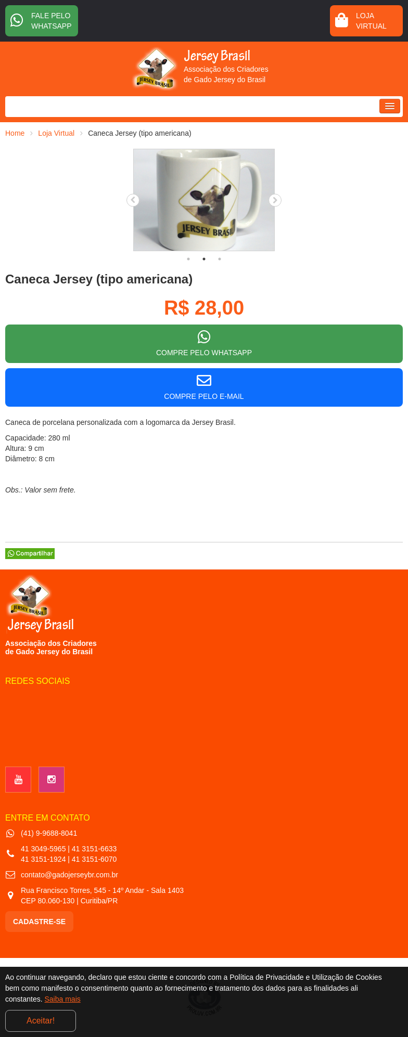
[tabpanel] (204, 200)
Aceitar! (41, 1020)
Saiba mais (63, 999)
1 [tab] (188, 259)
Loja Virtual (56, 133)
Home (14, 133)
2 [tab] (204, 259)
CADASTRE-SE (39, 921)
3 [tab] (219, 259)
